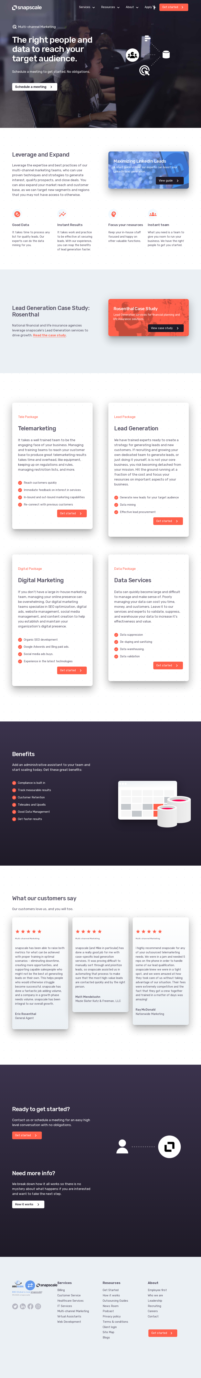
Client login (110, 1327)
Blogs (106, 1337)
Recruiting (154, 1306)
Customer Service (69, 1295)
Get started (173, 7)
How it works (28, 1204)
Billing (61, 1290)
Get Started (111, 1290)
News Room (111, 1306)
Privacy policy (112, 1316)
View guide (169, 180)
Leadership (155, 1300)
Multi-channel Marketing (73, 1311)
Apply (151, 7)
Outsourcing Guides (115, 1300)
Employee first (157, 1290)
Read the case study (49, 335)
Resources (111, 7)
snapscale (36, 1292)
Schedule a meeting (34, 87)
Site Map (108, 1332)
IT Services (64, 1306)
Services (88, 7)
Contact (153, 1316)
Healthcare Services (70, 1300)
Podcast (108, 1311)
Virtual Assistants (69, 1316)
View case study (165, 328)
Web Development (69, 1322)
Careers (153, 1311)
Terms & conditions (115, 1322)
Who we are (155, 1295)
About (133, 7)
